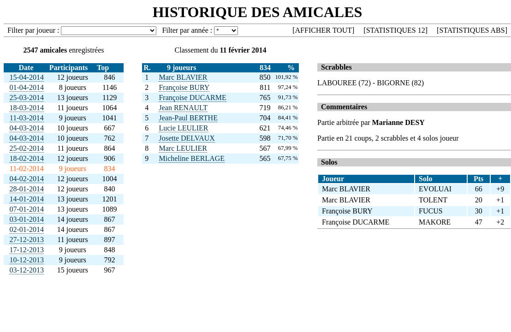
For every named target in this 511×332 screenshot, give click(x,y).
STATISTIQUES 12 (395, 30)
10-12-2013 (26, 260)
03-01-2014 (26, 219)
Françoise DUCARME (192, 97)
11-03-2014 (27, 118)
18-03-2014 (26, 108)
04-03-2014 (26, 128)
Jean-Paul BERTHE (188, 118)
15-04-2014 (26, 77)
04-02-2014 (26, 179)
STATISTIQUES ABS (472, 30)
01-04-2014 (26, 87)
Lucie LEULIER (183, 128)
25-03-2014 (26, 97)
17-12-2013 (26, 250)
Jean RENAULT (183, 108)
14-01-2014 (26, 199)
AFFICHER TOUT (323, 30)
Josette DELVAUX (186, 138)
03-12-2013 (26, 270)
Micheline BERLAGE (192, 158)
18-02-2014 (26, 158)
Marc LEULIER (183, 148)
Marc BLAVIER (183, 77)
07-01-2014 (26, 209)
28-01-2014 (26, 189)
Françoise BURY (184, 87)
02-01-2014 (26, 229)
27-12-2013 (26, 239)
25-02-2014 (26, 148)
